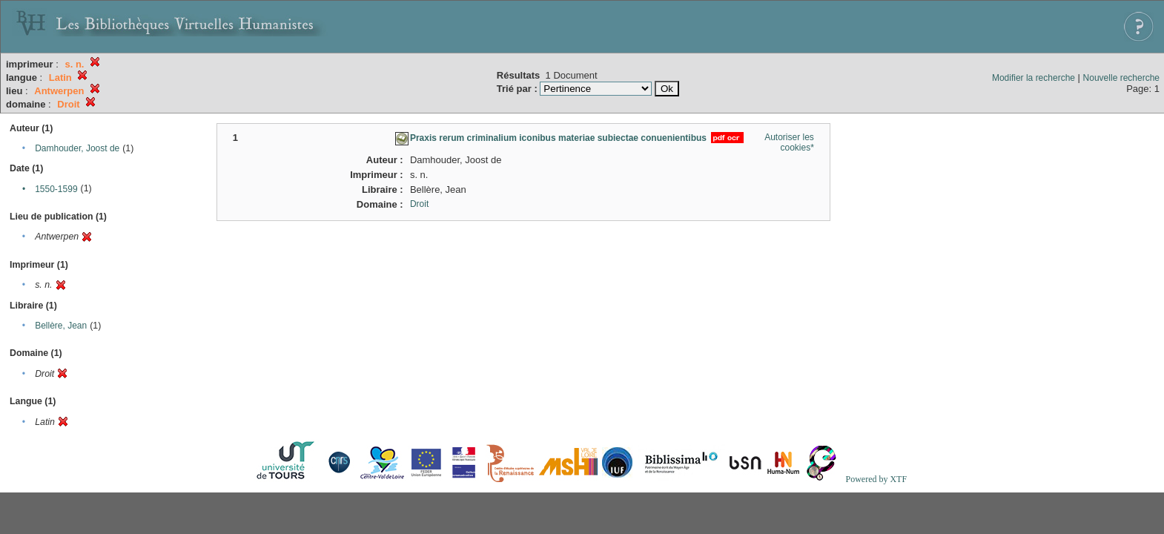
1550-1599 (56, 189)
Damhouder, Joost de (77, 148)
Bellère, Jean (61, 325)
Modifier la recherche (1033, 78)
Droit (419, 204)
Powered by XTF (876, 479)
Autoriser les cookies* (789, 142)
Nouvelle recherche (1121, 78)
